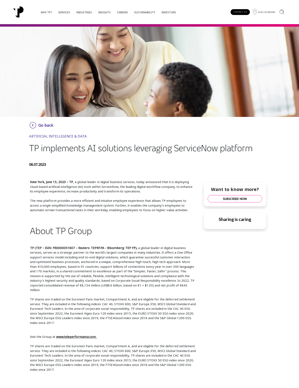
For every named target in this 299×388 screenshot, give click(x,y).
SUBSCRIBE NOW (235, 199)
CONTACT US (240, 12)
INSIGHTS (104, 12)
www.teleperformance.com (76, 337)
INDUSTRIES (84, 12)
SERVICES (64, 12)
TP (71, 182)
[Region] (264, 12)
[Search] (282, 12)
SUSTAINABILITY (144, 12)
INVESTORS (168, 12)
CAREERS (122, 12)
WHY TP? (46, 12)
